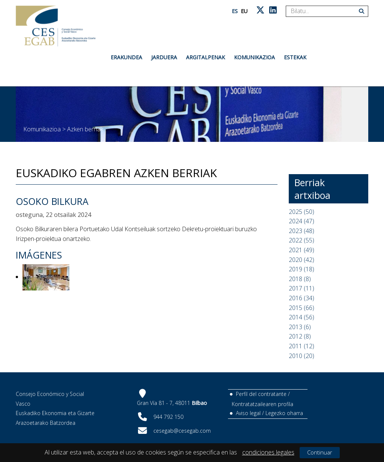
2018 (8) (300, 279)
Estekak (295, 57)
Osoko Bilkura (52, 201)
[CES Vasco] (56, 26)
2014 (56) (301, 317)
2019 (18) (301, 269)
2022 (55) (301, 240)
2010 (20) (301, 356)
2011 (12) (301, 346)
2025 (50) (301, 212)
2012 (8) (300, 336)
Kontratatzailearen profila (262, 404)
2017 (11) (301, 288)
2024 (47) (301, 221)
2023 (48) (301, 231)
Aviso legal (248, 413)
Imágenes (39, 254)
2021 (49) (301, 250)
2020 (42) (301, 260)
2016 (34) (301, 298)
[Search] (324, 11)
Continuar (319, 452)
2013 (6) (300, 327)
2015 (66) (301, 308)
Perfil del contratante (261, 393)
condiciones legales (268, 452)
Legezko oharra (284, 413)
